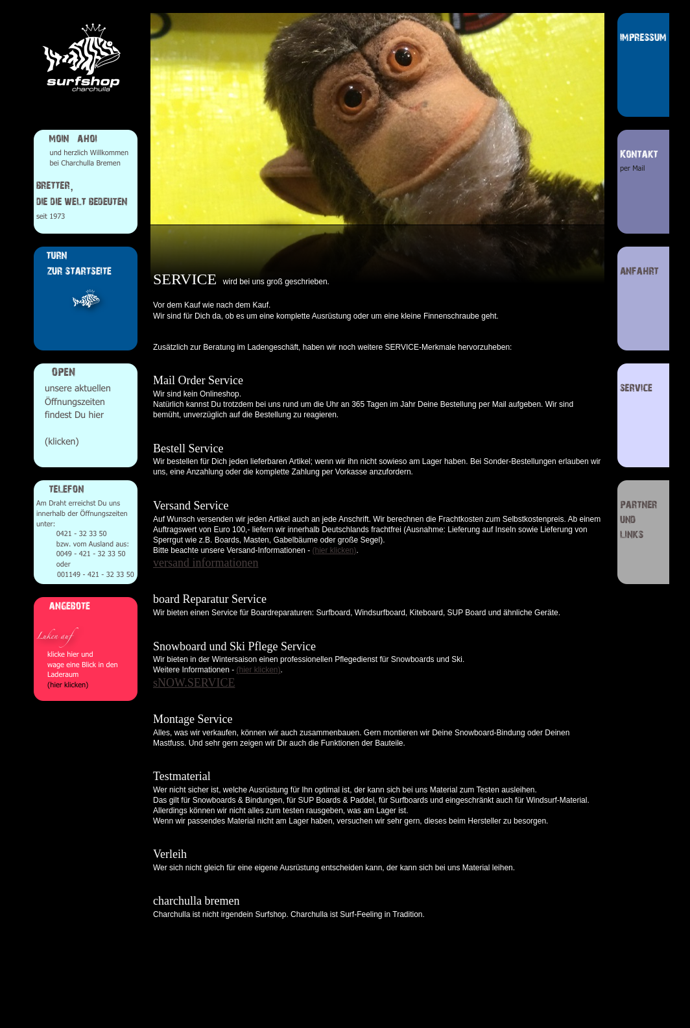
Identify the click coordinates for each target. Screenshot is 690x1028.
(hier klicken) (334, 550)
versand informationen (205, 562)
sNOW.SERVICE (194, 682)
